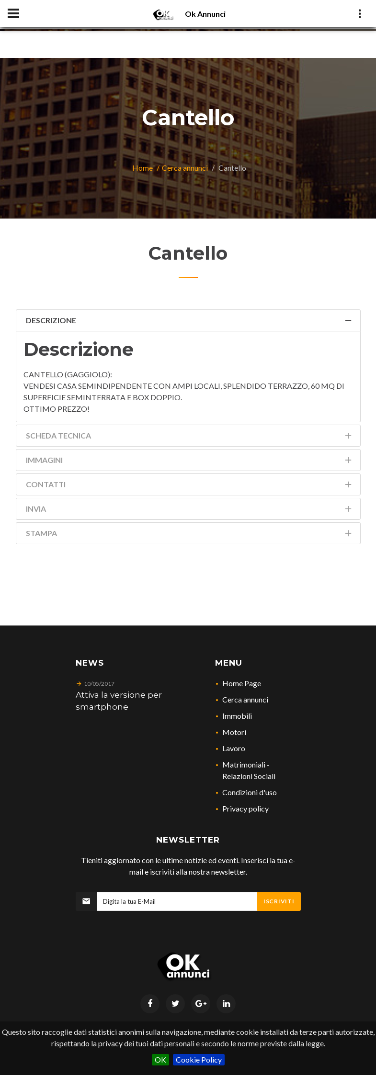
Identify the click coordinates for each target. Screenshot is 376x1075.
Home (142, 167)
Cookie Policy (199, 1059)
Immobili (237, 715)
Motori (234, 731)
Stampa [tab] (189, 535)
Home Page (241, 683)
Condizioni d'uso (249, 792)
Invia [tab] (189, 510)
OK (160, 1059)
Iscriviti (278, 901)
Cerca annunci (185, 167)
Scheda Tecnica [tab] (189, 437)
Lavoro (233, 748)
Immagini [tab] (189, 462)
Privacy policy (245, 808)
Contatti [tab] (189, 486)
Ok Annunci (205, 13)
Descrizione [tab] (189, 322)
